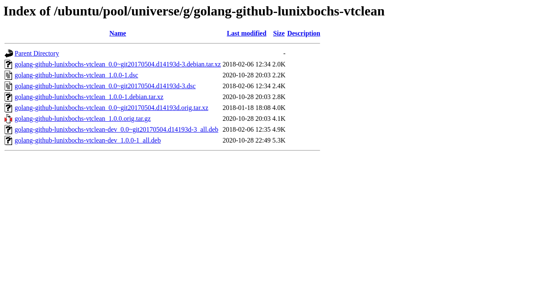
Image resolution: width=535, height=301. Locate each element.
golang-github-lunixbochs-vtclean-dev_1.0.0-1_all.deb (88, 140)
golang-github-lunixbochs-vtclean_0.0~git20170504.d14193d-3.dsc (105, 85)
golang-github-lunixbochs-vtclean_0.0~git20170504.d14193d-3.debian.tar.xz (118, 64)
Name (118, 33)
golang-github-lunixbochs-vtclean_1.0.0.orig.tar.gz (83, 118)
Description (303, 33)
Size (279, 33)
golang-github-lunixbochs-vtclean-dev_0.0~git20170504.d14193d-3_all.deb (116, 129)
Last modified (247, 33)
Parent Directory (37, 53)
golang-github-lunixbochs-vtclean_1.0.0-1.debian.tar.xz (89, 96)
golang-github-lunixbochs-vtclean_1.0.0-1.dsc (76, 75)
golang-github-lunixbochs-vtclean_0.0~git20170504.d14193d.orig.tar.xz (111, 107)
